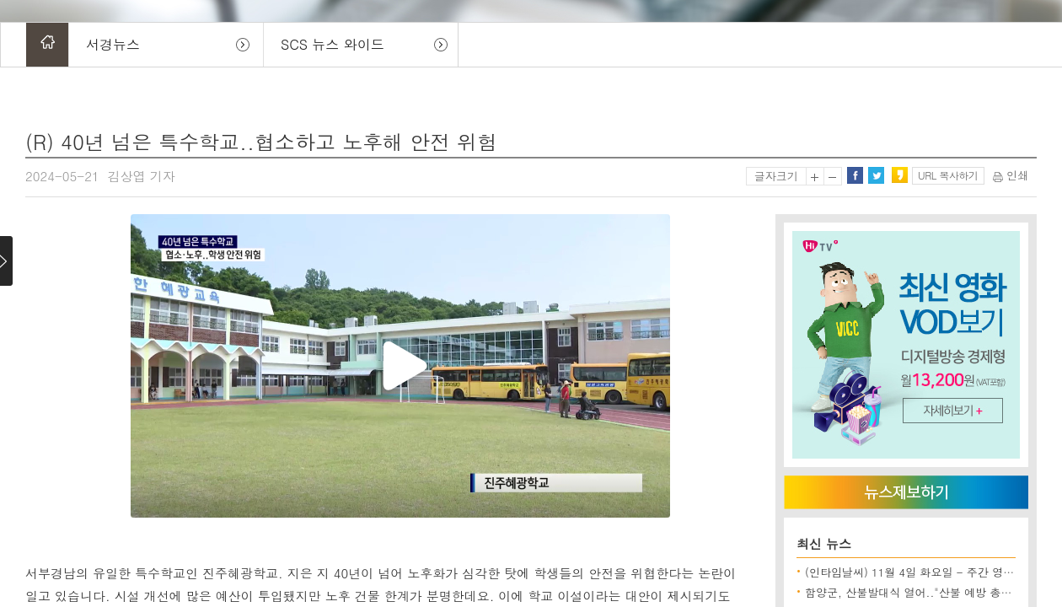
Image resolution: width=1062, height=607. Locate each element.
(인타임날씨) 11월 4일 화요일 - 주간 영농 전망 (922, 572)
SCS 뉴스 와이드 (332, 44)
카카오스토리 (899, 175)
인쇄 (1010, 175)
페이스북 (854, 175)
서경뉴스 (113, 44)
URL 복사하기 (948, 175)
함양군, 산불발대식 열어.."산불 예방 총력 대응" (923, 592)
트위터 (875, 175)
